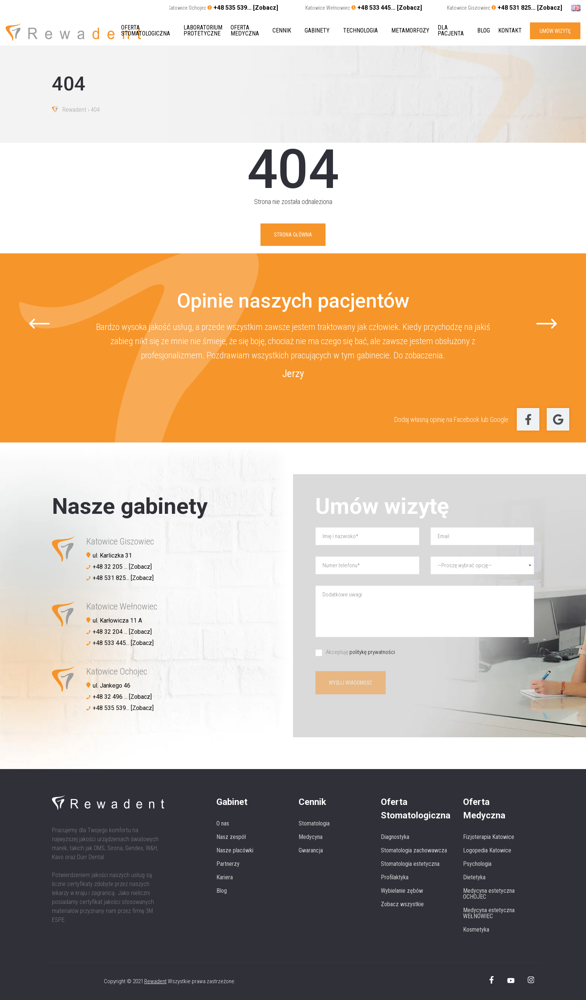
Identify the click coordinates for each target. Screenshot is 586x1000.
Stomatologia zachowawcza (414, 850)
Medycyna (311, 836)
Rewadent (74, 110)
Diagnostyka (395, 836)
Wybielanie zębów (402, 890)
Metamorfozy (410, 31)
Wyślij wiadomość (350, 683)
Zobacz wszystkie (402, 904)
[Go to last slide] (39, 324)
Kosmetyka (476, 929)
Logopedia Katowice (487, 850)
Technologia (360, 31)
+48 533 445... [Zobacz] (389, 7)
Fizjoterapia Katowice (488, 836)
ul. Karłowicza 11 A (117, 620)
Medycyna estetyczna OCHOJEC (489, 893)
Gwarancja (311, 850)
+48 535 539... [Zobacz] (245, 7)
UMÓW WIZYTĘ (555, 31)
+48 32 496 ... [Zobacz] (122, 696)
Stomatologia (314, 823)
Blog (483, 31)
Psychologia (477, 863)
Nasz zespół (231, 836)
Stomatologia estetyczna (410, 863)
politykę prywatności (372, 652)
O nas (222, 823)
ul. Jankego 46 (111, 685)
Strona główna (293, 235)
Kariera (224, 877)
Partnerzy (228, 863)
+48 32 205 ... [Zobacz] (122, 566)
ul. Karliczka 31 (112, 555)
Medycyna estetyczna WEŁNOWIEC (489, 913)
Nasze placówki (234, 850)
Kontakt (510, 31)
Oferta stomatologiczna (145, 31)
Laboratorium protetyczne (202, 31)
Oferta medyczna (245, 31)
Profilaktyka (394, 877)
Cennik (281, 31)
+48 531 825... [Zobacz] (529, 7)
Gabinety (317, 31)
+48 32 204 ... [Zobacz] (122, 631)
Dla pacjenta (451, 31)
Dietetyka (474, 877)
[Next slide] (546, 324)
